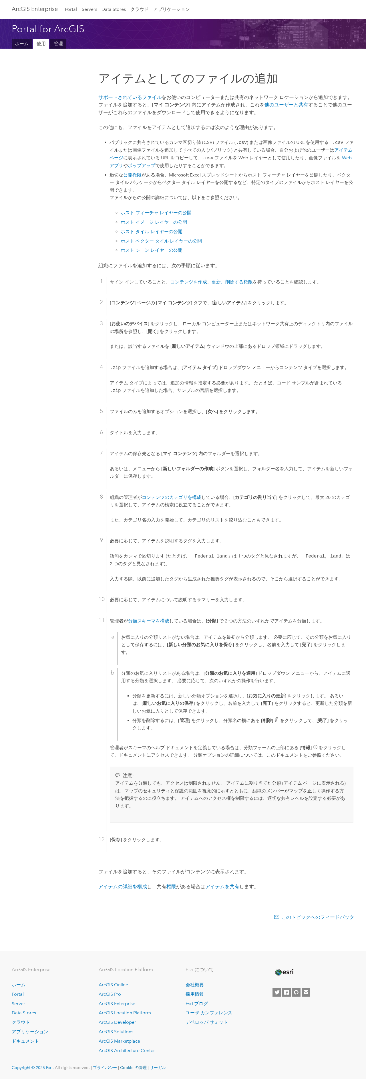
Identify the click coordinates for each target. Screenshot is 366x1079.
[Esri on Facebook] (286, 992)
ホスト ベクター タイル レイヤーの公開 (161, 241)
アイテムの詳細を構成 (122, 886)
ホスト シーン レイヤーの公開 (151, 250)
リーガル (158, 1067)
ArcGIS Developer (117, 1022)
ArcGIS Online (113, 984)
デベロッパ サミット (207, 1022)
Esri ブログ (197, 1003)
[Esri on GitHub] (296, 992)
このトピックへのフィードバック (317, 917)
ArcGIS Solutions (116, 1031)
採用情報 (195, 994)
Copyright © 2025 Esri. (33, 1067)
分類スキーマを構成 (148, 621)
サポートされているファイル (130, 97)
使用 (41, 43)
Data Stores (114, 9)
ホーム (22, 43)
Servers (89, 9)
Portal (71, 9)
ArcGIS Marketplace (119, 1041)
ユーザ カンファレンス (209, 1012)
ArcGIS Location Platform (125, 1012)
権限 (171, 886)
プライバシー (105, 1067)
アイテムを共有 (222, 886)
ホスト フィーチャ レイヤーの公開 (156, 212)
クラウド (139, 9)
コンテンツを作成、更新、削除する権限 (211, 282)
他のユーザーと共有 (286, 105)
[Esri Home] (284, 972)
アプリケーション (171, 9)
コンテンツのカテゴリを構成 (171, 497)
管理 (58, 43)
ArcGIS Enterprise (35, 8)
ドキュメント (25, 1041)
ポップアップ (141, 165)
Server (18, 1003)
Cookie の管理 (133, 1067)
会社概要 (195, 984)
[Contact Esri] (306, 992)
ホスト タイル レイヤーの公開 (151, 231)
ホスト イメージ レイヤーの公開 (154, 222)
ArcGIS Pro (110, 994)
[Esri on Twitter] (276, 992)
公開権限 (132, 175)
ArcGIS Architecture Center (127, 1050)
